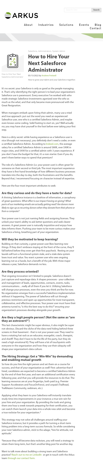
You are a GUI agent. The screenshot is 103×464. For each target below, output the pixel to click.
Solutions (66, 24)
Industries (46, 24)
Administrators (44, 51)
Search (96, 10)
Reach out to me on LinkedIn (27, 455)
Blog (98, 24)
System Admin (58, 51)
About (28, 24)
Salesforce (32, 51)
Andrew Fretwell (49, 76)
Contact (95, 28)
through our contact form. (22, 458)
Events (84, 24)
